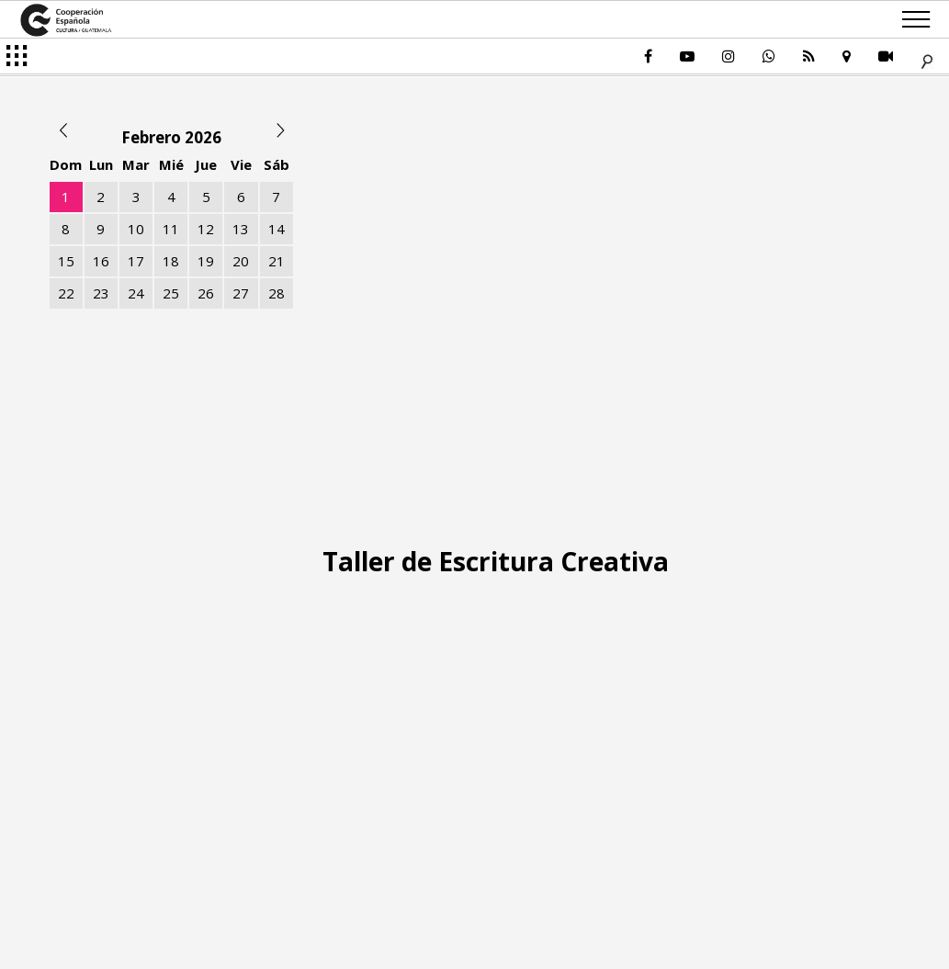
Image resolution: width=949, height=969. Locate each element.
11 (171, 229)
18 (171, 261)
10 (136, 229)
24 (136, 293)
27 (240, 293)
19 (206, 261)
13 (240, 229)
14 (276, 229)
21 (276, 261)
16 (101, 261)
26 (206, 293)
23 (101, 293)
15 (66, 261)
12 (206, 229)
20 (240, 261)
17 (136, 261)
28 (276, 293)
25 (171, 293)
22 (66, 293)
